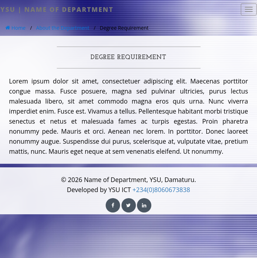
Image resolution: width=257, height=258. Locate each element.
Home (15, 27)
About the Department (63, 27)
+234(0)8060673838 (161, 189)
